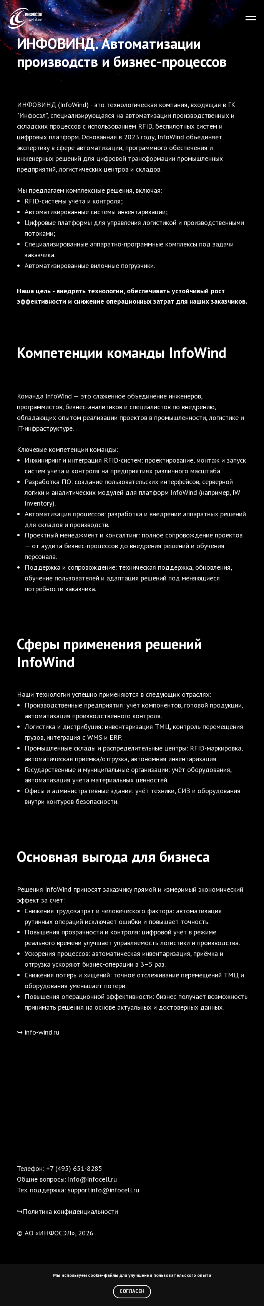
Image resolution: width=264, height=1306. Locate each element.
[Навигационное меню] (251, 18)
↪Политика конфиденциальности (67, 1211)
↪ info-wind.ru (38, 1032)
